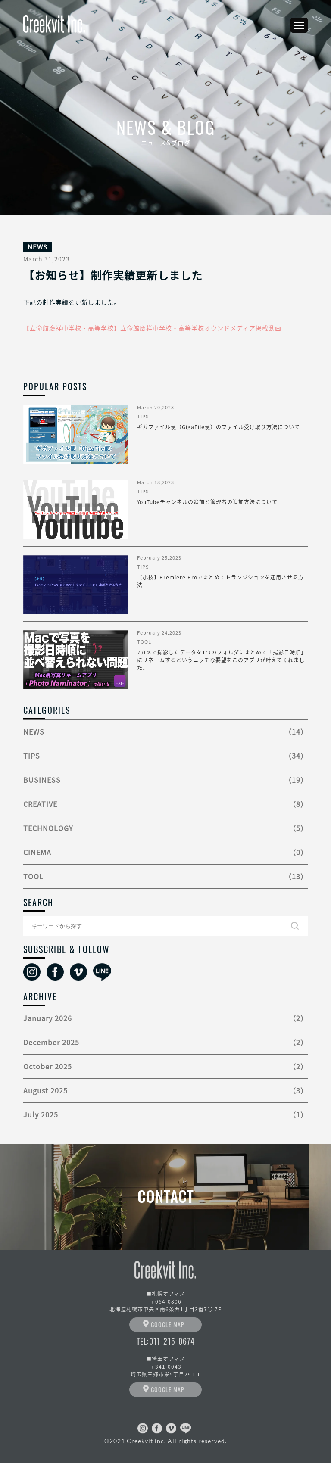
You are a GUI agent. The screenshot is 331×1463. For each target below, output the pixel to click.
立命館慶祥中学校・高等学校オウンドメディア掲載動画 (200, 328)
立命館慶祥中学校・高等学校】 (75, 328)
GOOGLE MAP (167, 1324)
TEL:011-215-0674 (166, 1341)
